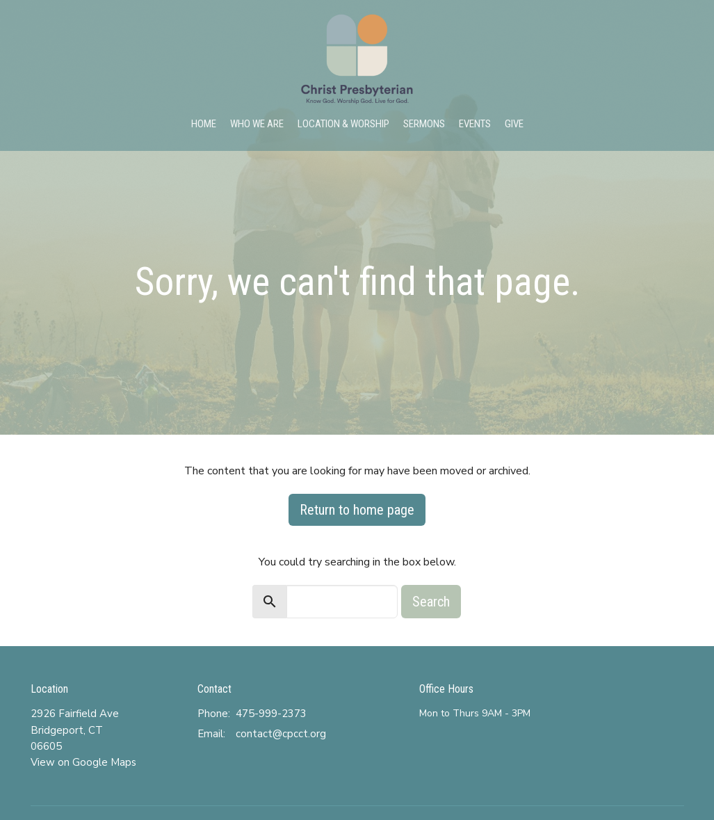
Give (514, 124)
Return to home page (357, 509)
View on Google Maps (83, 762)
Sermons (424, 124)
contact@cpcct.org (281, 734)
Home (203, 124)
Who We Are (257, 124)
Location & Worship (343, 124)
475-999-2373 (271, 714)
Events (475, 124)
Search (431, 601)
